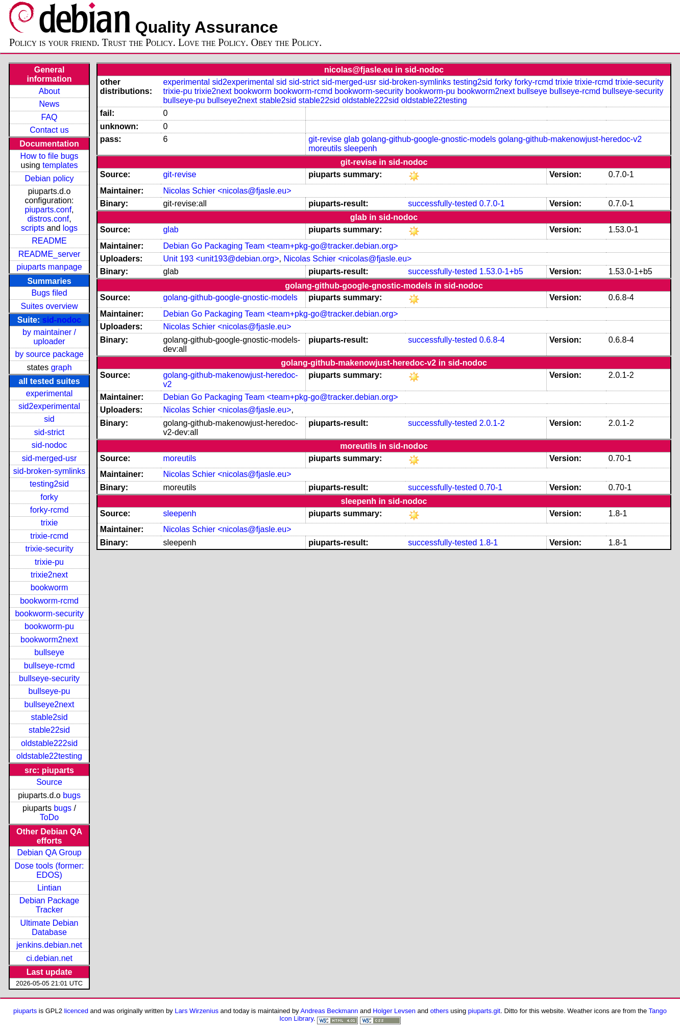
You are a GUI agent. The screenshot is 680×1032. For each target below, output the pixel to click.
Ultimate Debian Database (49, 928)
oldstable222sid (49, 743)
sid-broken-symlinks (49, 471)
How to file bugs (49, 156)
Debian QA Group (49, 852)
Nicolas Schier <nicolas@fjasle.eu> (227, 190)
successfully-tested (442, 203)
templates (60, 165)
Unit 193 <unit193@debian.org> (221, 258)
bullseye (49, 652)
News (49, 104)
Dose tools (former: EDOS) (49, 870)
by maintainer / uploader (49, 337)
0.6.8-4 (492, 339)
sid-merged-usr (49, 458)
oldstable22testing (49, 756)
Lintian (49, 887)
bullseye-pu (49, 691)
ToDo (49, 817)
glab (351, 139)
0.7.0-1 (492, 203)
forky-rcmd (49, 510)
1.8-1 (488, 542)
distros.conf (48, 218)
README (49, 240)
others (439, 1011)
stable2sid (49, 717)
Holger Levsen (394, 1011)
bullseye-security (49, 678)
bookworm (49, 587)
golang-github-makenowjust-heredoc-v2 (570, 139)
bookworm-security (49, 613)
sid (49, 419)
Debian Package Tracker (49, 905)
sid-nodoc (61, 320)
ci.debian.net (49, 958)
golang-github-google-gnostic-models (428, 139)
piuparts (25, 1011)
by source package (49, 354)
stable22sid (49, 730)
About (49, 91)
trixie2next (49, 574)
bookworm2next (49, 639)
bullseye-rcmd (49, 665)
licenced (76, 1011)
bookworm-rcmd (49, 600)
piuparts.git (484, 1011)
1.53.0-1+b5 (501, 271)
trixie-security (49, 548)
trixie (49, 522)
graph (61, 367)
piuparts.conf (48, 209)
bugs (72, 795)
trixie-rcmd (49, 536)
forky (49, 497)
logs (70, 228)
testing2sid (49, 483)
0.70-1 (490, 487)
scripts (32, 228)
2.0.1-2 (492, 423)
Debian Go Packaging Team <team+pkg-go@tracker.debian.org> (280, 246)
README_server (49, 254)
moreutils (325, 148)
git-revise (325, 139)
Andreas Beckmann (329, 1011)
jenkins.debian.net (49, 945)
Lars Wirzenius (196, 1011)
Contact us (49, 130)
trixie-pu (49, 562)
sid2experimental (49, 406)
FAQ (49, 117)
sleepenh (360, 148)
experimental (49, 393)
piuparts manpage (49, 266)
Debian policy (49, 178)
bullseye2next (50, 704)
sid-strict (49, 432)
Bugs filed (49, 293)
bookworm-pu (49, 626)
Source (49, 782)
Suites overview (49, 306)
